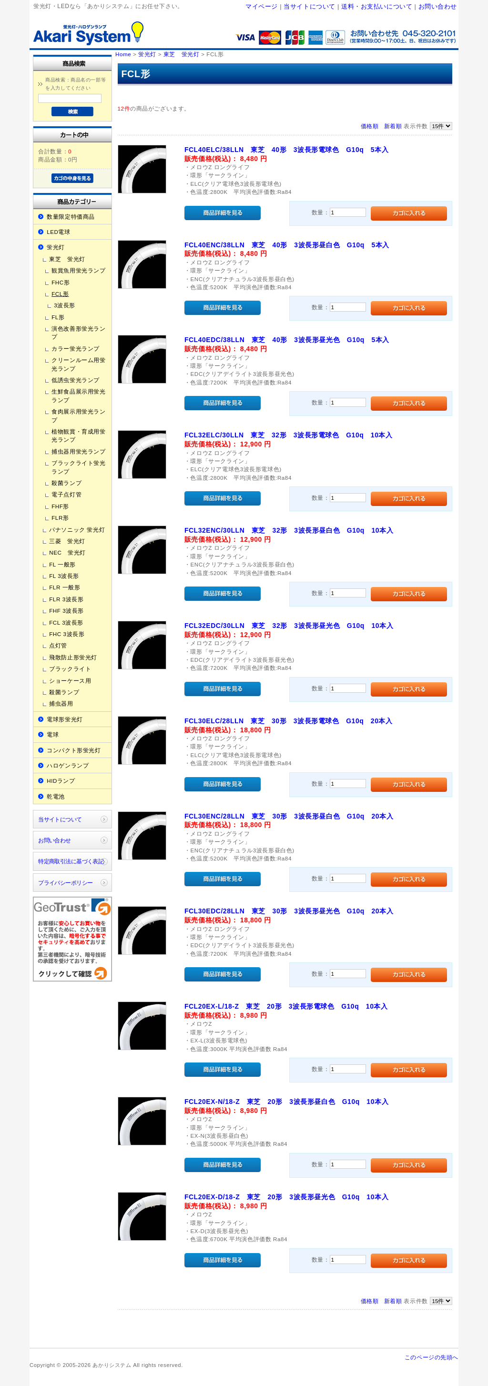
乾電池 (56, 796)
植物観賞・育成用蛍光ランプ (78, 435)
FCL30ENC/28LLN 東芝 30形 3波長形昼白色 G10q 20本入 (288, 816)
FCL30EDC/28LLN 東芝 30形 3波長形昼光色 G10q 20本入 (288, 911)
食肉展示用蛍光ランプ (78, 415)
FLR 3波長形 (66, 599)
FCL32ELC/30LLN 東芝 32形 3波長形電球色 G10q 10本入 (288, 435)
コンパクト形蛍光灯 (74, 750)
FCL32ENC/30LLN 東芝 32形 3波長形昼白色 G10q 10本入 (288, 530)
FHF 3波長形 (66, 610)
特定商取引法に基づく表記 (70, 861)
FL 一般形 (62, 564)
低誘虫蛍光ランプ (75, 380)
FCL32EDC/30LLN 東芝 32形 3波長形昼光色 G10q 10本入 (288, 625)
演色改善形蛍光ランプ (78, 332)
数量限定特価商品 (71, 216)
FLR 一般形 (64, 587)
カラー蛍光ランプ (75, 348)
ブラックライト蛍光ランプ (78, 467)
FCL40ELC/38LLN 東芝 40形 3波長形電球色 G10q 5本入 (286, 149)
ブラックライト (70, 669)
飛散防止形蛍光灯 (73, 657)
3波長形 (64, 305)
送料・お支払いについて (376, 6)
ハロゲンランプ (68, 765)
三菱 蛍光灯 (67, 541)
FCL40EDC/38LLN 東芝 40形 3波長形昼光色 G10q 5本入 (286, 340)
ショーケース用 (70, 681)
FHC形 (60, 282)
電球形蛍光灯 (64, 719)
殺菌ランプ (66, 483)
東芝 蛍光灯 (67, 259)
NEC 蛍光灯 (67, 552)
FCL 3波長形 (66, 622)
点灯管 (58, 645)
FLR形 (60, 518)
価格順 (370, 126)
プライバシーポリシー (65, 883)
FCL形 (60, 294)
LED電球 (58, 232)
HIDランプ (61, 781)
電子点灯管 (66, 494)
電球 (53, 734)
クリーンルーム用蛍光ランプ (78, 364)
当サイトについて (310, 6)
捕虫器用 (61, 703)
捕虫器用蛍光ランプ (78, 451)
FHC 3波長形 (66, 634)
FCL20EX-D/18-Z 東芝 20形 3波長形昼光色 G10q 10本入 (286, 1197)
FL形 (57, 317)
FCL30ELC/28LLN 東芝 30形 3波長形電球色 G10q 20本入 (288, 721)
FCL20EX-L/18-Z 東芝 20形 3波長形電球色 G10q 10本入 (286, 1006)
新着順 (393, 126)
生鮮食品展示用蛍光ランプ (78, 395)
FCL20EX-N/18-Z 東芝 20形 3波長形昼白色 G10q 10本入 (286, 1101)
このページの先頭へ (431, 1357)
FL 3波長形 (64, 576)
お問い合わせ (437, 6)
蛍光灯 (56, 247)
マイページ (261, 6)
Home (123, 54)
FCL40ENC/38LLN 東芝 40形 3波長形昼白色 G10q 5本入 (286, 245)
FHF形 (60, 506)
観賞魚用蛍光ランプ (78, 270)
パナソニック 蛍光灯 (77, 529)
